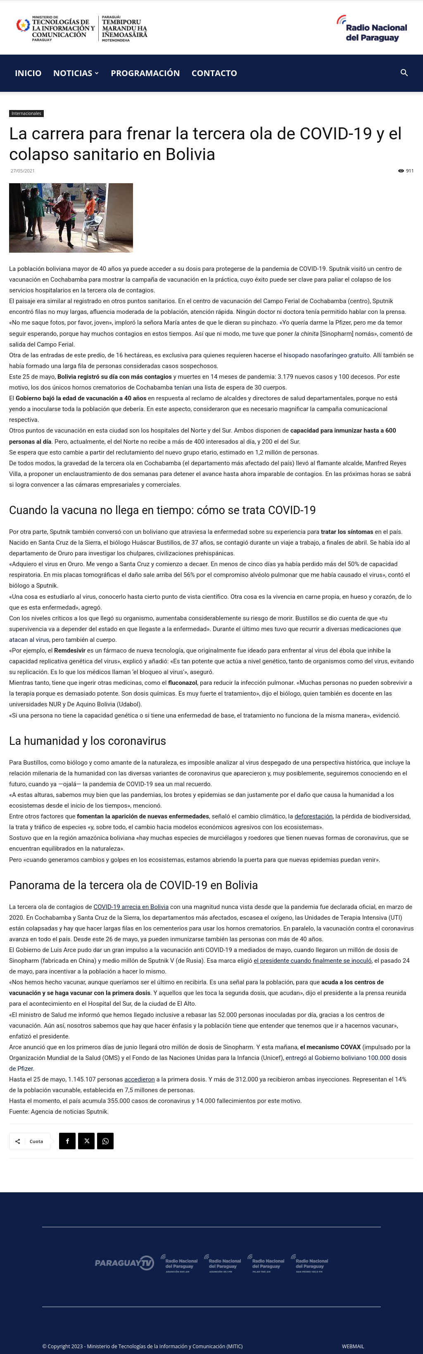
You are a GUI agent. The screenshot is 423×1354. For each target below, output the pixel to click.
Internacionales (26, 113)
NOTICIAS (76, 73)
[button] (404, 74)
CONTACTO (215, 73)
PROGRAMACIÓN (145, 73)
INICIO (28, 73)
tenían (182, 387)
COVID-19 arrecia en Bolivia (131, 907)
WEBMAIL (353, 1346)
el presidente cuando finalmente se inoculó (312, 960)
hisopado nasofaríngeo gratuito (326, 355)
